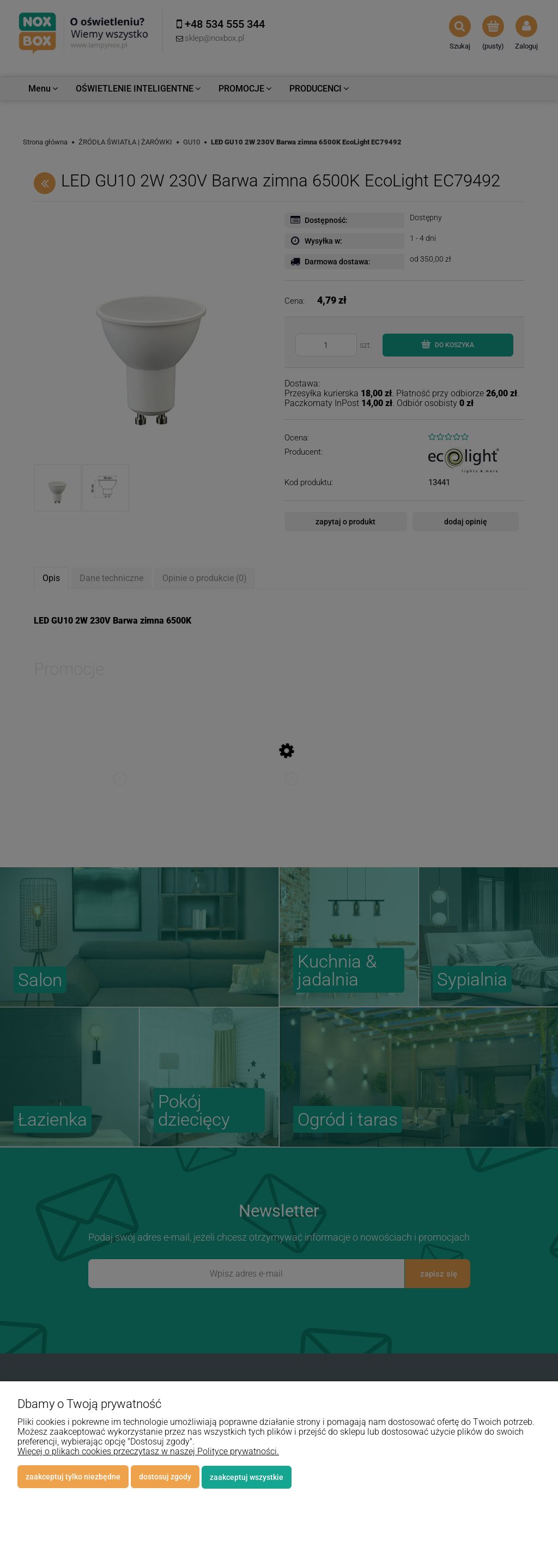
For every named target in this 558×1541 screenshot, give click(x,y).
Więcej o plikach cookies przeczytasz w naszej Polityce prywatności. (148, 1452)
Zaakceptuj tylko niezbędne (73, 1477)
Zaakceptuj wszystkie (246, 1477)
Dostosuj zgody (165, 1477)
